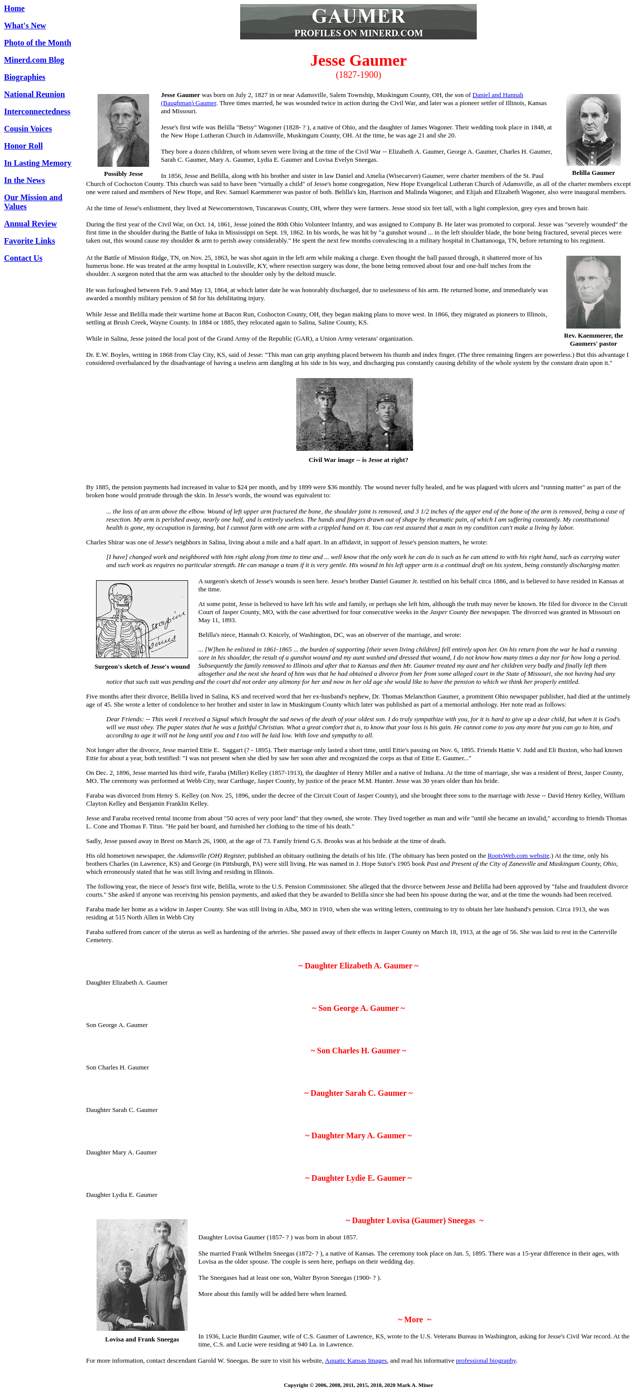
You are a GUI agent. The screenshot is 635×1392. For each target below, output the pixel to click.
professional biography (486, 1360)
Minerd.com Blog (34, 60)
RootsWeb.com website (518, 855)
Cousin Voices (28, 128)
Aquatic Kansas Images (356, 1360)
